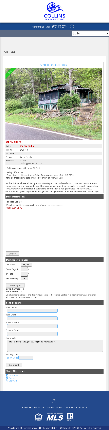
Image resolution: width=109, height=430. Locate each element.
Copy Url (11, 380)
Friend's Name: (13, 322)
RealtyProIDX (50, 428)
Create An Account (38, 26)
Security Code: (12, 354)
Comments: (11, 338)
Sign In (48, 26)
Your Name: (11, 307)
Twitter (10, 378)
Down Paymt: (12, 269)
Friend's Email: (12, 330)
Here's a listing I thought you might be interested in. (55, 346)
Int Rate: (10, 273)
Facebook (12, 375)
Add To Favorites (49, 64)
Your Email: (11, 314)
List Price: (10, 264)
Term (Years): (12, 278)
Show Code (12, 357)
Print (64, 64)
